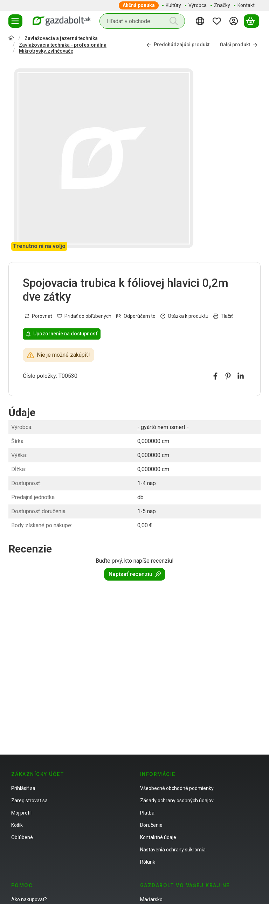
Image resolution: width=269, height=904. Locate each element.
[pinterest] (228, 376)
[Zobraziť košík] (251, 21)
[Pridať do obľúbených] (84, 316)
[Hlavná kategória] (11, 38)
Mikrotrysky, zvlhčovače (46, 51)
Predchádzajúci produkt (177, 45)
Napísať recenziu (135, 574)
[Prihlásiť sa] (234, 21)
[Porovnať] (38, 316)
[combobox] (142, 21)
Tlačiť (223, 316)
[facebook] (215, 376)
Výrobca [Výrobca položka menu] (197, 5)
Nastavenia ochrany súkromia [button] (173, 849)
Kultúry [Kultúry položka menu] (173, 5)
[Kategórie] (15, 21)
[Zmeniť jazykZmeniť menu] (201, 21)
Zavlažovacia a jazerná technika (61, 38)
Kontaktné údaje (158, 837)
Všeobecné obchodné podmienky (177, 788)
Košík (17, 825)
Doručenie (151, 825)
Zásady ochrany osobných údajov (177, 800)
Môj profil (21, 813)
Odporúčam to (136, 316)
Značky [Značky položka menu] (222, 5)
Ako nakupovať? (29, 899)
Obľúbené (22, 837)
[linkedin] (240, 376)
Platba (147, 813)
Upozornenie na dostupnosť (61, 333)
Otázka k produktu (184, 316)
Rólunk (147, 862)
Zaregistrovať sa (29, 800)
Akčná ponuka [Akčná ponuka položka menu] (139, 5)
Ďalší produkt (238, 45)
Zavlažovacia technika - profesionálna (62, 45)
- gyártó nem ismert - (163, 427)
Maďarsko (151, 899)
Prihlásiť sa (23, 788)
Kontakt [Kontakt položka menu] (246, 5)
